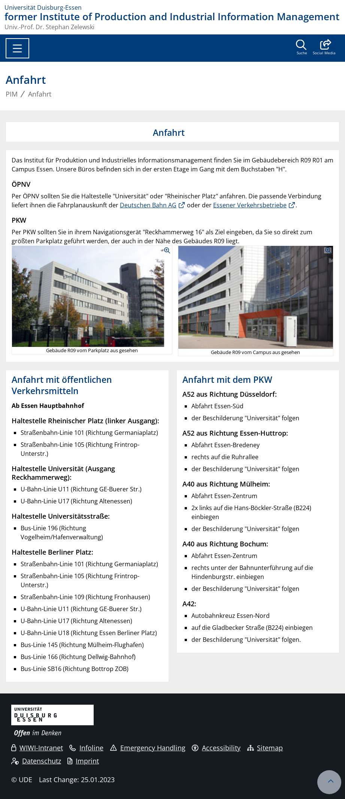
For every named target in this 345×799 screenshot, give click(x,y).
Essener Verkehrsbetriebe (250, 205)
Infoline (86, 747)
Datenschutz (36, 760)
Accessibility (216, 747)
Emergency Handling (147, 747)
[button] (324, 48)
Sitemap (265, 747)
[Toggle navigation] (17, 48)
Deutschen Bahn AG (148, 205)
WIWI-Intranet (37, 747)
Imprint (83, 760)
